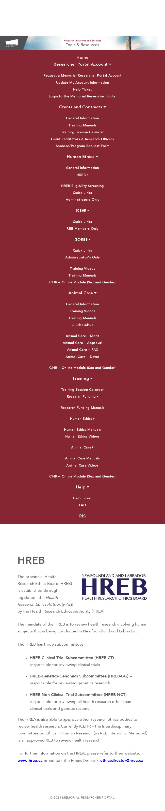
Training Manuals (82, 125)
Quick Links (82, 193)
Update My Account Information (82, 82)
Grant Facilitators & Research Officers (82, 139)
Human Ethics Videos (82, 436)
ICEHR (82, 210)
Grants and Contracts (82, 107)
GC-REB (82, 239)
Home (82, 58)
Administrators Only (82, 199)
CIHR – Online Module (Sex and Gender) (82, 282)
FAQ (82, 505)
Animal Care (82, 293)
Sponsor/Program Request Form (82, 146)
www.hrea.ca (30, 760)
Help (82, 487)
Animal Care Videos (82, 465)
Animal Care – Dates (82, 357)
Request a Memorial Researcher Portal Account (82, 75)
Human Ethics (82, 156)
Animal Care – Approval (82, 343)
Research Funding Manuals (82, 408)
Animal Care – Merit (82, 336)
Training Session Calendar (82, 132)
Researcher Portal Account (82, 64)
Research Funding (82, 396)
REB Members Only (82, 228)
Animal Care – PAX (82, 350)
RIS (82, 516)
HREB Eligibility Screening (82, 186)
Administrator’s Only (82, 257)
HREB (82, 175)
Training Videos (82, 268)
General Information (82, 118)
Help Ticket (82, 89)
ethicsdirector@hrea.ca (121, 760)
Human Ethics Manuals (82, 429)
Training (82, 378)
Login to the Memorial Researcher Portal (83, 96)
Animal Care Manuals (82, 458)
